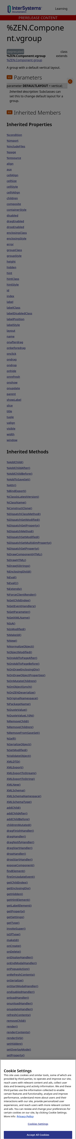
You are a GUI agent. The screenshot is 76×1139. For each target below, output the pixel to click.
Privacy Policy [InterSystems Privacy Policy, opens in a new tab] (25, 1122)
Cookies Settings (38, 1130)
